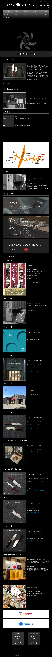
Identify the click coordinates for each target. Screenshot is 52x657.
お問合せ (44, 14)
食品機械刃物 (35, 11)
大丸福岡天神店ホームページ (32, 371)
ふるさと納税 (44, 11)
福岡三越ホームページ (31, 597)
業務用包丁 (26, 11)
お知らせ (35, 14)
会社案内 (25, 14)
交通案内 (16, 14)
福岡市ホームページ (30, 574)
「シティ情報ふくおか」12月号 (33, 451)
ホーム (7, 11)
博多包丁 (16, 11)
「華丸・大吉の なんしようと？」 (33, 401)
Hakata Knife (7, 17)
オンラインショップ (7, 14)
